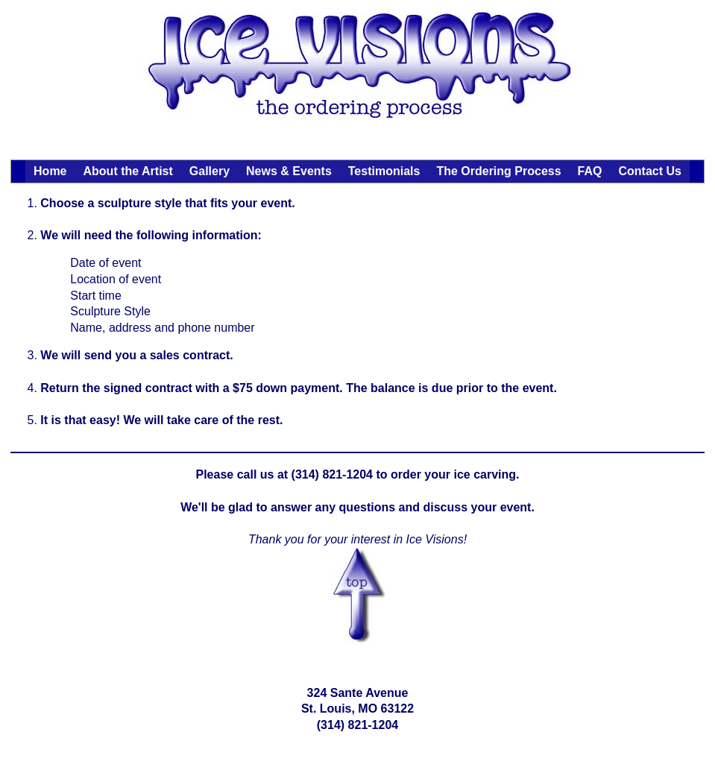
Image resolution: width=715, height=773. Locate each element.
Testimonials (384, 171)
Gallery (209, 171)
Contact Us (649, 171)
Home (50, 171)
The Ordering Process (498, 171)
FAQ (590, 171)
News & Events (289, 171)
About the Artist (128, 171)
